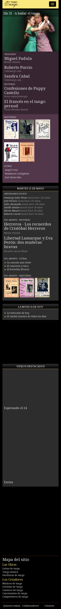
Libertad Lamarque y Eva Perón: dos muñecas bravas (28, 242)
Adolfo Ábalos (12, 207)
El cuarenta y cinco (18, 266)
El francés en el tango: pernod (25, 103)
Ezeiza (8, 482)
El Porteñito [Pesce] (18, 269)
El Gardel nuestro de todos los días (26, 316)
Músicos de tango (12, 583)
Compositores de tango (15, 596)
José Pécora (10, 201)
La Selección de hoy (18, 313)
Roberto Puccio (18, 67)
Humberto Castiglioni (17, 173)
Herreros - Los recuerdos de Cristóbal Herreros (27, 226)
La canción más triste (19, 262)
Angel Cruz (11, 170)
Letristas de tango (12, 586)
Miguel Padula (18, 58)
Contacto (49, 605)
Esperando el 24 (15, 408)
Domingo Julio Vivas (15, 197)
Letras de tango (11, 568)
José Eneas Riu (13, 177)
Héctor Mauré (12, 210)
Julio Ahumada (12, 204)
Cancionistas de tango (14, 593)
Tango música (10, 572)
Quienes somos (11, 605)
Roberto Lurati (12, 214)
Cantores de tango (12, 590)
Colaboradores (30, 605)
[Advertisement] (26, 342)
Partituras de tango (13, 575)
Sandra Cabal (17, 76)
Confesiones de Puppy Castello (25, 90)
